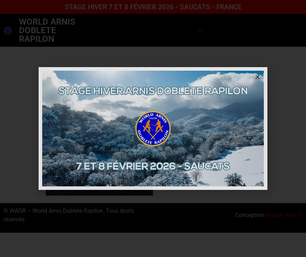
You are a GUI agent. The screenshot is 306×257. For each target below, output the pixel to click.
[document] (153, 128)
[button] (257, 77)
